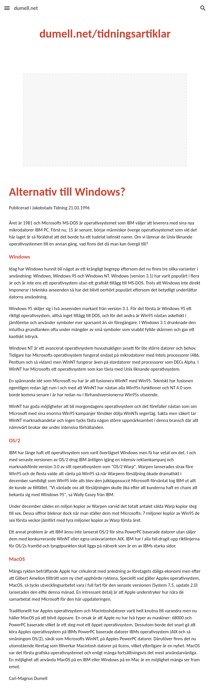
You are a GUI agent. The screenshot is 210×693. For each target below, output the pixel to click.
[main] (105, 33)
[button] (7, 8)
